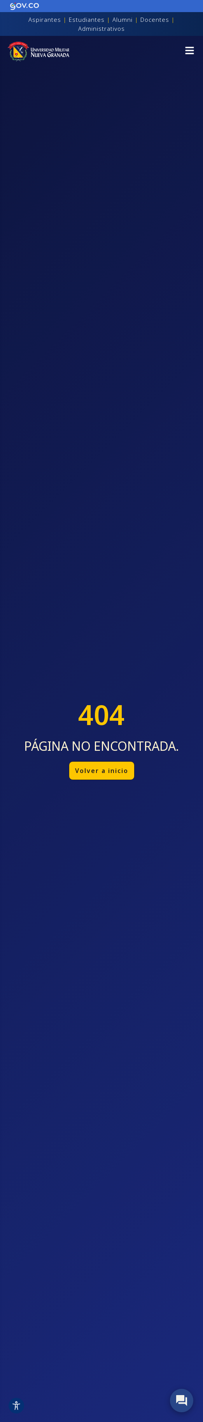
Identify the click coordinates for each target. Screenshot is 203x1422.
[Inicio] (38, 51)
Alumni (122, 19)
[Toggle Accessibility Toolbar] (16, 1405)
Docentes (154, 19)
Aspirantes (44, 19)
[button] (189, 52)
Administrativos (101, 28)
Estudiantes (87, 19)
